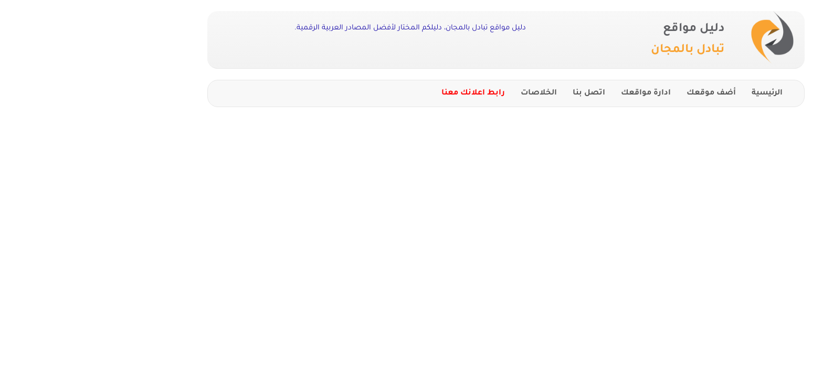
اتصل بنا (494, 93)
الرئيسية (672, 93)
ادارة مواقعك (551, 93)
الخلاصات (444, 93)
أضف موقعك (616, 93)
